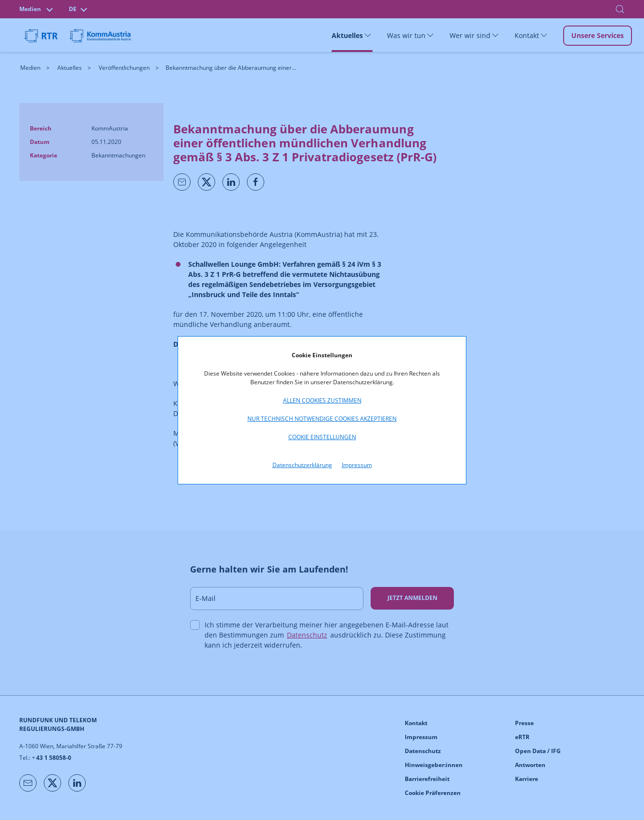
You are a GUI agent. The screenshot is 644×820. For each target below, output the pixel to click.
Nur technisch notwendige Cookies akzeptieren (322, 419)
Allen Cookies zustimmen (322, 400)
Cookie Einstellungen (322, 437)
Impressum (357, 465)
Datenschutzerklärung (302, 465)
